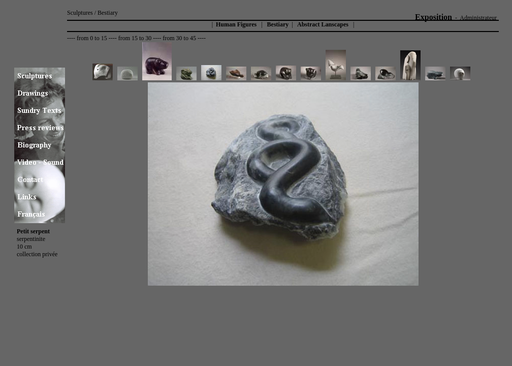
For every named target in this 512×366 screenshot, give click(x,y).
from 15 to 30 (135, 38)
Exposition (433, 17)
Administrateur (478, 17)
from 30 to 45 (179, 38)
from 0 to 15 (92, 38)
